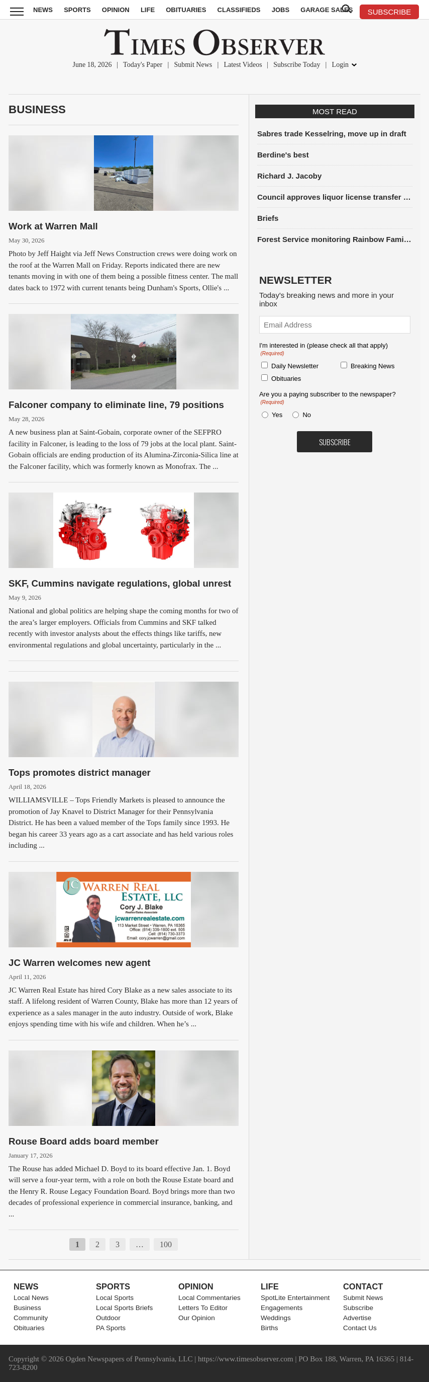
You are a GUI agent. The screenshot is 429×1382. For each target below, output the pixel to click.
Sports (77, 10)
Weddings (276, 1318)
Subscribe (358, 1308)
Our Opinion (196, 1318)
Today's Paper (142, 64)
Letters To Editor (203, 1308)
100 (166, 1244)
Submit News (193, 64)
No (306, 415)
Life (148, 10)
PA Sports (111, 1328)
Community (31, 1318)
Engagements (281, 1308)
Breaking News (372, 366)
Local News (31, 1298)
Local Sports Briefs (124, 1308)
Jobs (280, 10)
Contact (363, 1286)
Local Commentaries (209, 1298)
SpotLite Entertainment (295, 1298)
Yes (275, 415)
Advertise (357, 1318)
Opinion (116, 10)
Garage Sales (326, 10)
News (43, 10)
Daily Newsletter (294, 366)
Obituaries (186, 10)
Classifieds (239, 10)
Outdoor (108, 1318)
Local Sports (115, 1298)
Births (269, 1328)
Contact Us (360, 1328)
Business (37, 109)
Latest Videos (243, 64)
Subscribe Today (296, 64)
